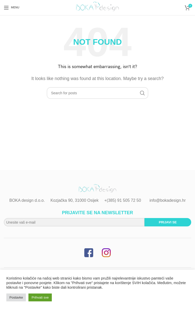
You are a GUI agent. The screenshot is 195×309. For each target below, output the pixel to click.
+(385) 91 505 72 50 (122, 200)
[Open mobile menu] (11, 8)
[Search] (97, 93)
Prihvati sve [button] (39, 297)
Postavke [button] (16, 297)
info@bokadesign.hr (168, 200)
